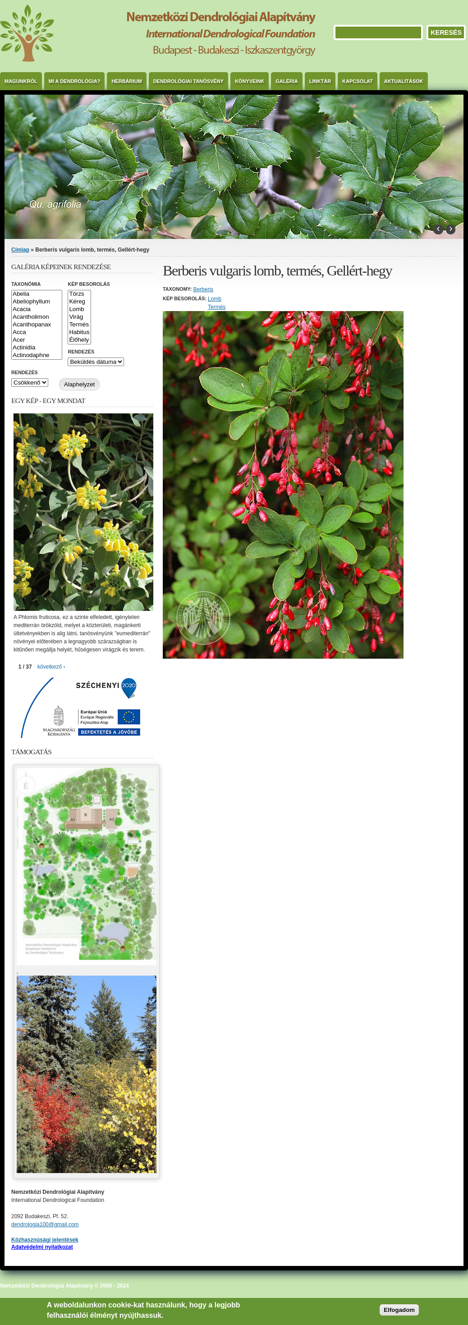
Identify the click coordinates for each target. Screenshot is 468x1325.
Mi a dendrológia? (75, 81)
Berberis (203, 289)
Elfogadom (399, 1310)
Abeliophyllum (37, 302)
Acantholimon (37, 317)
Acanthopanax (37, 325)
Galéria (286, 81)
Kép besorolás (89, 284)
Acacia (37, 309)
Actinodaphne (37, 355)
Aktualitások (403, 81)
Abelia (37, 294)
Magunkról (21, 81)
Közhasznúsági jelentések (44, 1240)
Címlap (20, 250)
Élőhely (79, 340)
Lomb (214, 299)
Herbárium (126, 81)
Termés (216, 307)
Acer (37, 340)
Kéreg (79, 302)
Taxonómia (26, 284)
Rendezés (81, 351)
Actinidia (37, 348)
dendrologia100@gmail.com (45, 1224)
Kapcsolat (357, 81)
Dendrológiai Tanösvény (188, 81)
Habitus (79, 332)
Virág (79, 317)
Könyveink (249, 81)
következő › (51, 667)
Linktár (320, 81)
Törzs (79, 294)
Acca (37, 332)
